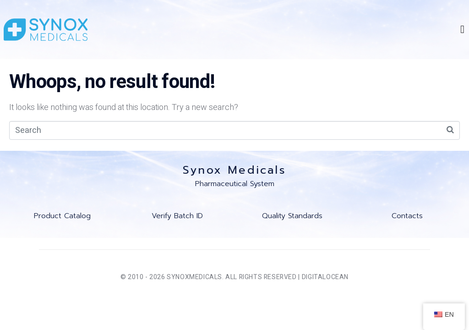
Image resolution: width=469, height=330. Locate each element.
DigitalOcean (325, 277)
